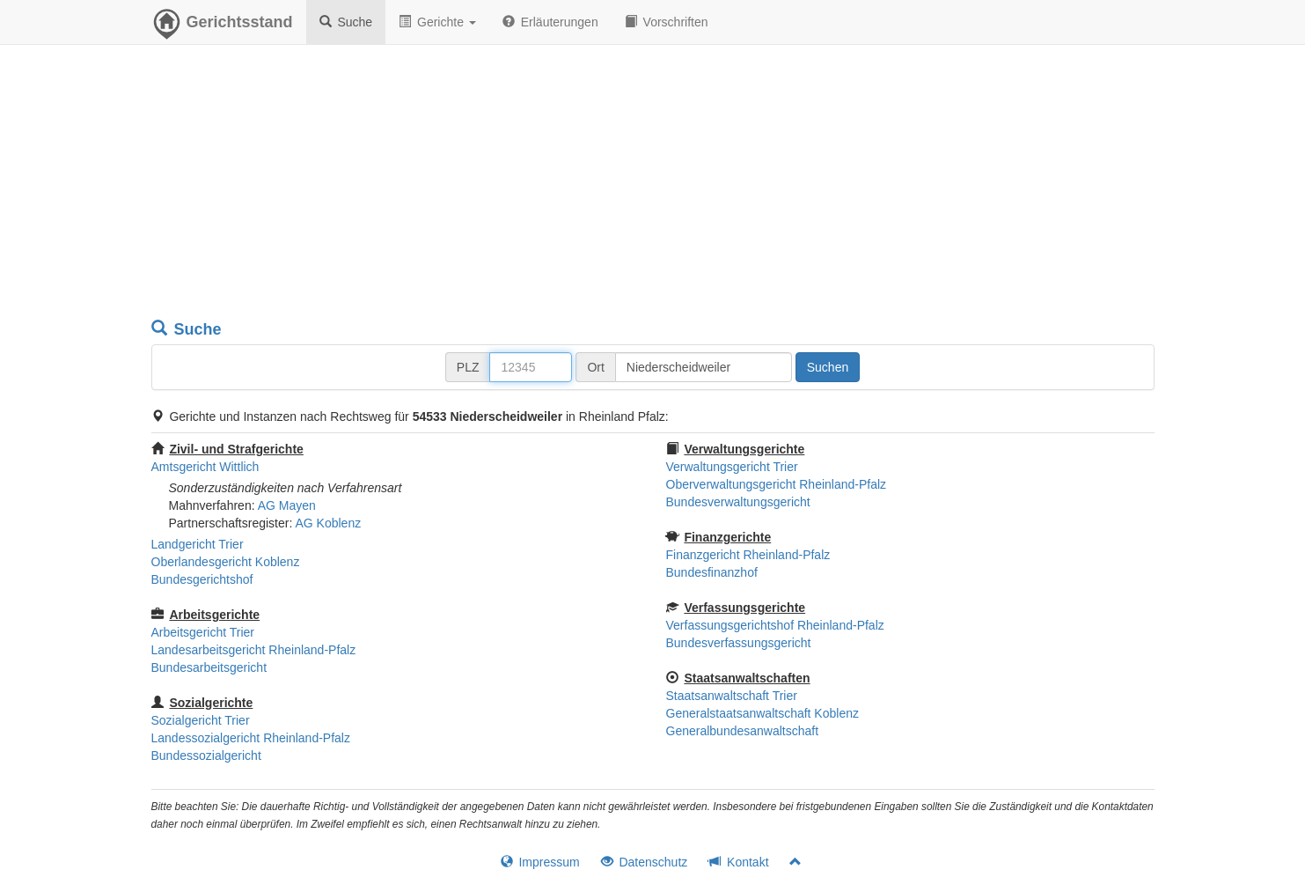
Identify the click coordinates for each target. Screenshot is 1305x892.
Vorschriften (666, 22)
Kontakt (738, 862)
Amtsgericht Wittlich (205, 467)
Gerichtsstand (222, 26)
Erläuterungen (550, 22)
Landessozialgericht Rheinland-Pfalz (250, 738)
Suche (346, 22)
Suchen (827, 367)
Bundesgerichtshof (202, 579)
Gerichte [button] (437, 22)
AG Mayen (287, 505)
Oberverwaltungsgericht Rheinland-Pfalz (776, 484)
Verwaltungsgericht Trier (732, 467)
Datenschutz (644, 862)
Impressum (540, 862)
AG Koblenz (328, 523)
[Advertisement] (653, 185)
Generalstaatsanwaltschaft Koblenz (762, 713)
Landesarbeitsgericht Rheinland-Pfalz (253, 650)
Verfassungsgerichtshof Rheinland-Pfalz (775, 625)
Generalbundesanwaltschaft (742, 731)
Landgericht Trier (197, 544)
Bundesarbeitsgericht (209, 667)
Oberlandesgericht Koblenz (225, 562)
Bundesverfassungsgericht (738, 643)
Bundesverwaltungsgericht (738, 502)
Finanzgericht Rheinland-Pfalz (748, 555)
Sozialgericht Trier (200, 720)
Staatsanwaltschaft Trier (731, 696)
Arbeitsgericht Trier (202, 632)
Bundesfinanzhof (712, 572)
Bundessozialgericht (206, 755)
